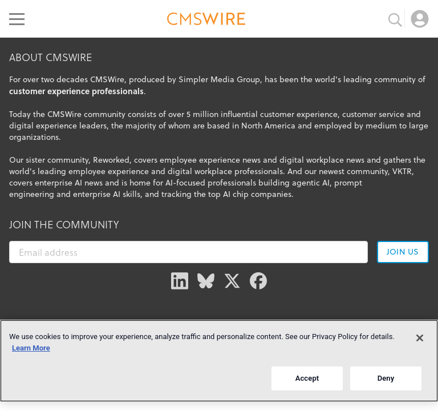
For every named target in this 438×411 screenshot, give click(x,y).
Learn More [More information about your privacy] (31, 348)
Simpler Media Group (219, 79)
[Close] (419, 337)
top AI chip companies (249, 194)
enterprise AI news (69, 182)
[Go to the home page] (206, 20)
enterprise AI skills (106, 194)
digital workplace (200, 171)
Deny (386, 378)
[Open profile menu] (420, 19)
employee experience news (210, 160)
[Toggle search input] (395, 19)
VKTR (402, 171)
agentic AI (311, 182)
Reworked (111, 160)
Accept (307, 378)
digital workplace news (321, 160)
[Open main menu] (17, 19)
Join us (403, 251)
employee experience (108, 171)
